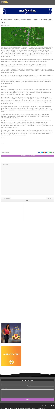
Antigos (49, 198)
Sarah (3, 25)
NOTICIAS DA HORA (5, 152)
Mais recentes (7, 198)
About (46, 405)
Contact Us (51, 405)
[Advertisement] (11, 231)
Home (42, 405)
